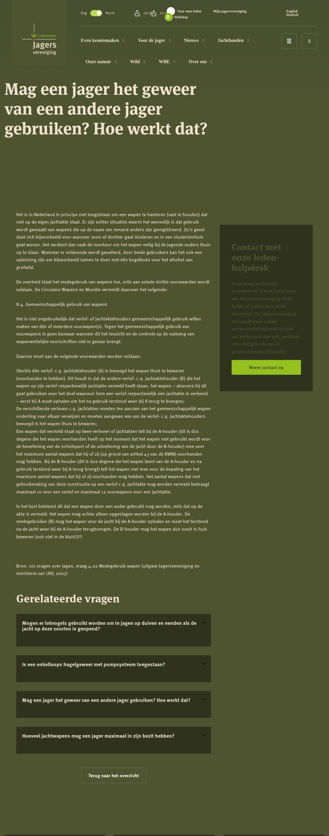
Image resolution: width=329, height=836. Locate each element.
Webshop (181, 17)
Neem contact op (266, 367)
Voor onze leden (189, 11)
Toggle (96, 13)
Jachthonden (233, 40)
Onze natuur (101, 61)
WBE (167, 61)
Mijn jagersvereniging (229, 11)
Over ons (200, 61)
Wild (137, 61)
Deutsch (292, 15)
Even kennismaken (102, 40)
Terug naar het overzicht (114, 775)
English (292, 11)
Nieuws (194, 40)
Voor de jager (154, 40)
